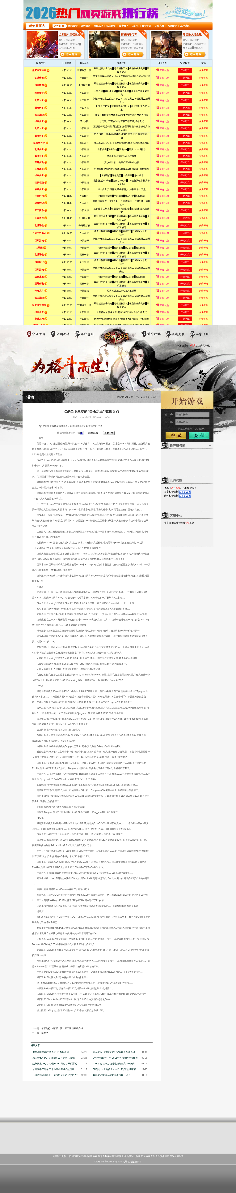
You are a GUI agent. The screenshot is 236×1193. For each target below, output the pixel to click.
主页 (138, 397)
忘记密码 (199, 428)
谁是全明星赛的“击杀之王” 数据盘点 (50, 1052)
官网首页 (36, 335)
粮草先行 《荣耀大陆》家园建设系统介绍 (62, 1028)
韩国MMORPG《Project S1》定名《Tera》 (54, 1058)
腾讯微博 (77, 426)
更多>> (210, 445)
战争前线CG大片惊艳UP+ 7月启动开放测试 (54, 1063)
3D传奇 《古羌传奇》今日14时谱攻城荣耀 (114, 1069)
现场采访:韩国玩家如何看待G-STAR (111, 1075)
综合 (145, 397)
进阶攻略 (151, 335)
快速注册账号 (185, 428)
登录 (176, 435)
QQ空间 (43, 426)
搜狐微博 (60, 426)
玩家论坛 (200, 335)
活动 (152, 397)
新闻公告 (60, 335)
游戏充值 (176, 335)
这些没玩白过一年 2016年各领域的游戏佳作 (115, 1058)
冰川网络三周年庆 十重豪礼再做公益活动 (53, 1069)
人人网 (68, 426)
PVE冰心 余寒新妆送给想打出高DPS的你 (114, 1063)
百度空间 (93, 426)
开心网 (85, 426)
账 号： (169, 414)
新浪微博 (51, 426)
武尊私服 (175, 487)
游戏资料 (85, 335)
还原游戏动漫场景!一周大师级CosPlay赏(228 (55, 1075)
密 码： (169, 422)
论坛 (187, 522)
